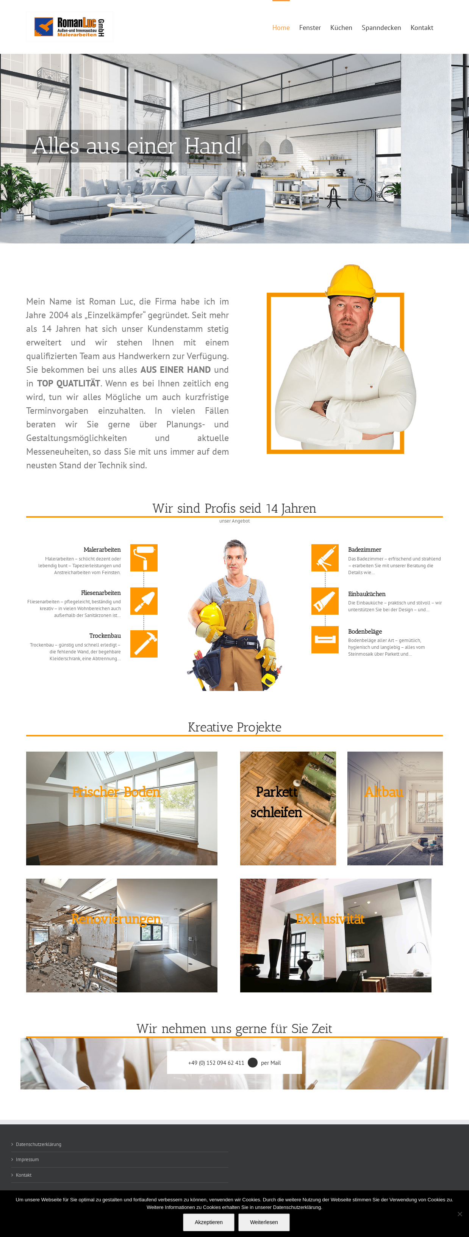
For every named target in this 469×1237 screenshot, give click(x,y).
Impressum (27, 1159)
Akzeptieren (209, 1222)
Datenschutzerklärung (38, 1144)
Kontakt (23, 1175)
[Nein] (459, 1214)
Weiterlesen (264, 1222)
